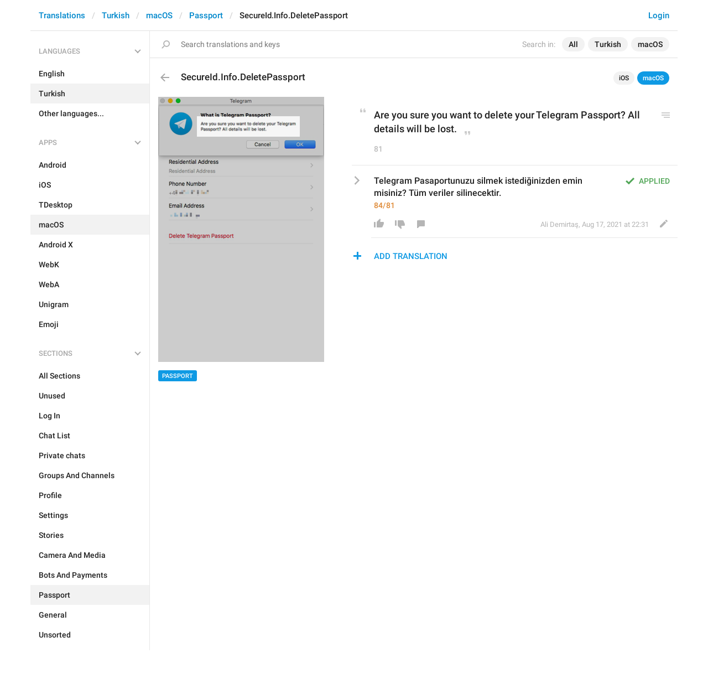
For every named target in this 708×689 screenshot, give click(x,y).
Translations (62, 15)
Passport (206, 15)
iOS (624, 78)
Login (658, 15)
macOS (159, 15)
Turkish (115, 15)
